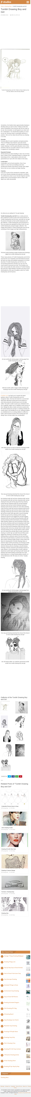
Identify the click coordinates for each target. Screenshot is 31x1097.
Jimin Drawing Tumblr (7, 827)
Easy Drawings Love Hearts (11, 1020)
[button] (27, 2)
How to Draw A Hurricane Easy (12, 973)
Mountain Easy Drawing (10, 1025)
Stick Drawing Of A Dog (10, 1008)
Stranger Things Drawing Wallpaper (14, 956)
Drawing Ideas (5, 15)
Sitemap (2, 1086)
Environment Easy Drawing (11, 991)
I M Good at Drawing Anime (11, 1055)
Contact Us (7, 1086)
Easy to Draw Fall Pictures (11, 996)
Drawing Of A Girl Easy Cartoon (12, 1049)
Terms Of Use (19, 1086)
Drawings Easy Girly (9, 1037)
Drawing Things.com (9, 962)
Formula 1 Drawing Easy (7, 891)
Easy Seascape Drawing (10, 979)
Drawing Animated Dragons (11, 1002)
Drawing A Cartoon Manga (8, 870)
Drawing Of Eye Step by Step (11, 1066)
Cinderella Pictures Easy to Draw (9, 806)
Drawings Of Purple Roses (11, 1031)
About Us (25, 1086)
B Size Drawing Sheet (10, 1060)
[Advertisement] (15, 32)
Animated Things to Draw (11, 985)
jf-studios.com (4, 395)
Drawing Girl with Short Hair (8, 849)
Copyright (13, 1086)
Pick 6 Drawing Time (9, 1043)
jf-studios (6, 1)
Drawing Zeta (4, 913)
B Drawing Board (8, 1014)
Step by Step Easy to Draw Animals (13, 967)
